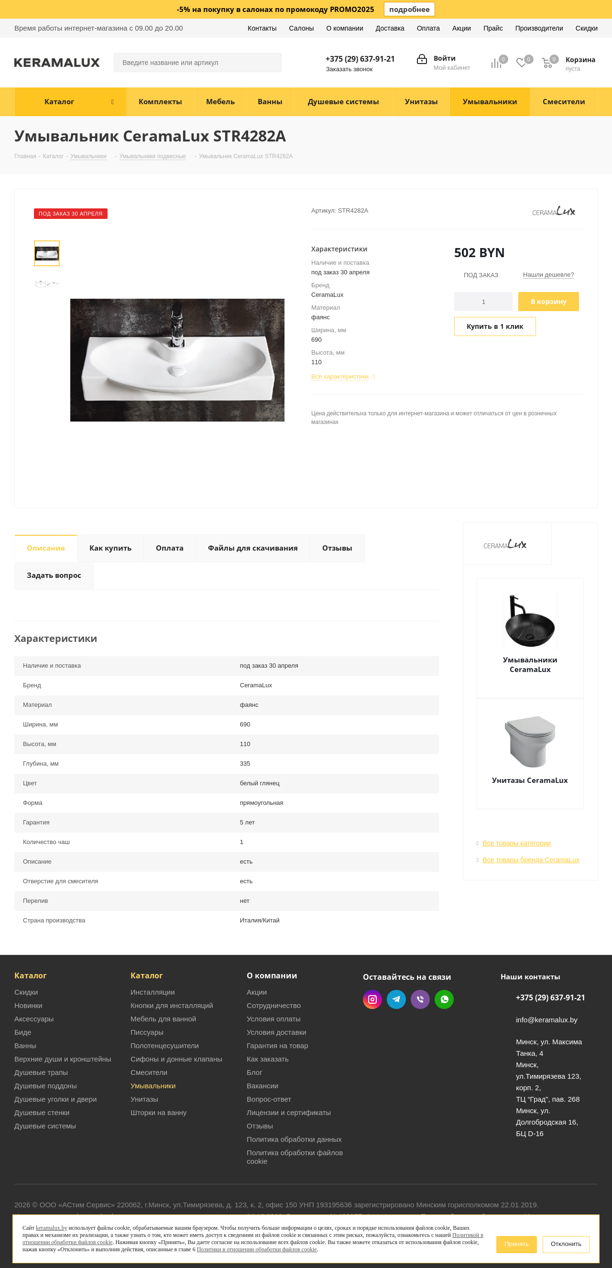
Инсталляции (153, 992)
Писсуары (147, 1032)
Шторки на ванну (158, 1112)
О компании (272, 975)
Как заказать (268, 1059)
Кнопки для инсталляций (172, 1005)
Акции (257, 992)
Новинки (28, 1005)
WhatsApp (444, 999)
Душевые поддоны (45, 1086)
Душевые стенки (41, 1112)
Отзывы (260, 1126)
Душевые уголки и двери (55, 1099)
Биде (22, 1032)
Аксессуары (34, 1019)
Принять (516, 1243)
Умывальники (153, 1086)
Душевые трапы (41, 1072)
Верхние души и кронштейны (62, 1059)
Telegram (396, 999)
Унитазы (144, 1099)
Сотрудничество (274, 1005)
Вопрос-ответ (269, 1099)
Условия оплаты (274, 1019)
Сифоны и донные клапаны (176, 1059)
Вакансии (262, 1086)
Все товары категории (517, 843)
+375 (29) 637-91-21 (360, 59)
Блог (254, 1072)
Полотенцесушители (165, 1045)
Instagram (372, 999)
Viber (420, 999)
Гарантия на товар (277, 1045)
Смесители (149, 1072)
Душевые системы (45, 1126)
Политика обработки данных (294, 1139)
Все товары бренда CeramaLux (531, 860)
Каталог (30, 975)
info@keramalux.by (547, 1020)
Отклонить (566, 1243)
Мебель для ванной (163, 1019)
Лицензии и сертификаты (289, 1112)
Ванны (25, 1045)
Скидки (26, 992)
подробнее (409, 9)
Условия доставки (276, 1032)
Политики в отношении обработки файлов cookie (257, 1249)
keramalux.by (51, 1228)
